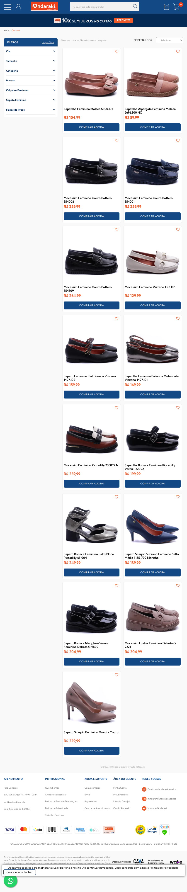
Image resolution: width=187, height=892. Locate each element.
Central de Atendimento (97, 808)
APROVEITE (124, 20)
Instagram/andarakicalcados (159, 799)
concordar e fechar (20, 872)
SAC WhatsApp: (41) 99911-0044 (20, 794)
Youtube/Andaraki (154, 808)
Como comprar (92, 787)
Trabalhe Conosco (54, 815)
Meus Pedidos (120, 794)
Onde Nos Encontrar (55, 794)
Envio (87, 794)
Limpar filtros (48, 42)
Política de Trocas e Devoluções (61, 801)
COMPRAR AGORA (91, 127)
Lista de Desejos (121, 801)
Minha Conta (119, 787)
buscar (135, 6)
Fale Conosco (11, 787)
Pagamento (91, 801)
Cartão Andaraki (121, 808)
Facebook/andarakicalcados (159, 789)
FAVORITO (116, 51)
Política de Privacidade (56, 808)
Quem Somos (52, 787)
